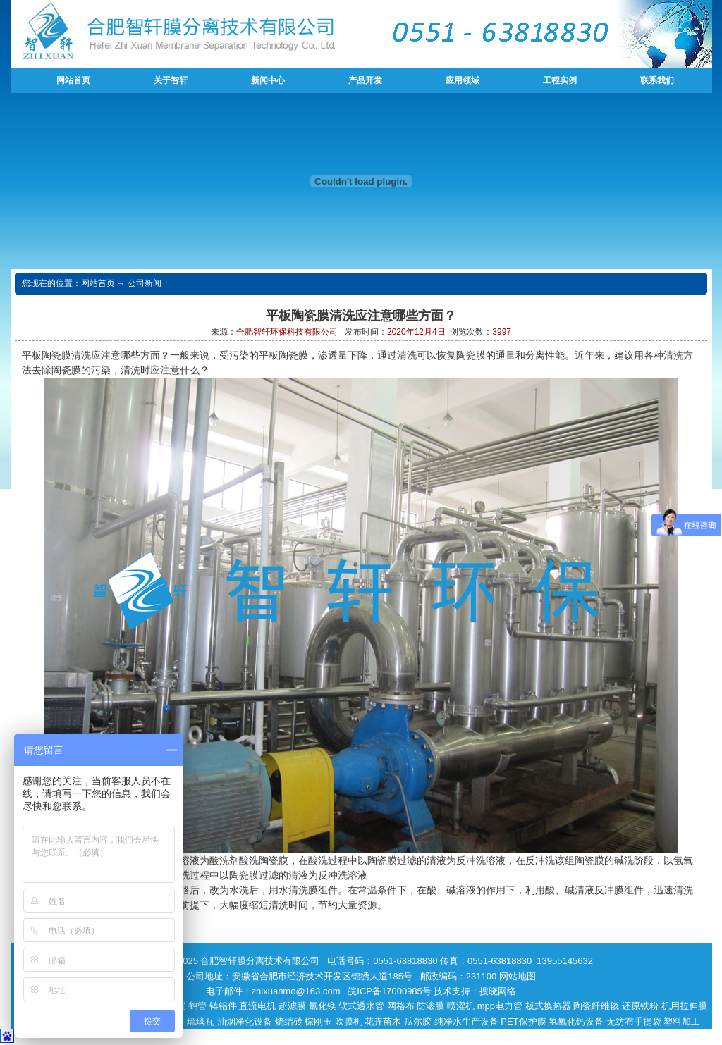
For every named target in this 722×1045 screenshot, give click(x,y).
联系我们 (657, 80)
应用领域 (462, 80)
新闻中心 (268, 80)
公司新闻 (144, 283)
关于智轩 (171, 80)
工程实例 (560, 80)
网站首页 (73, 80)
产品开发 (365, 80)
